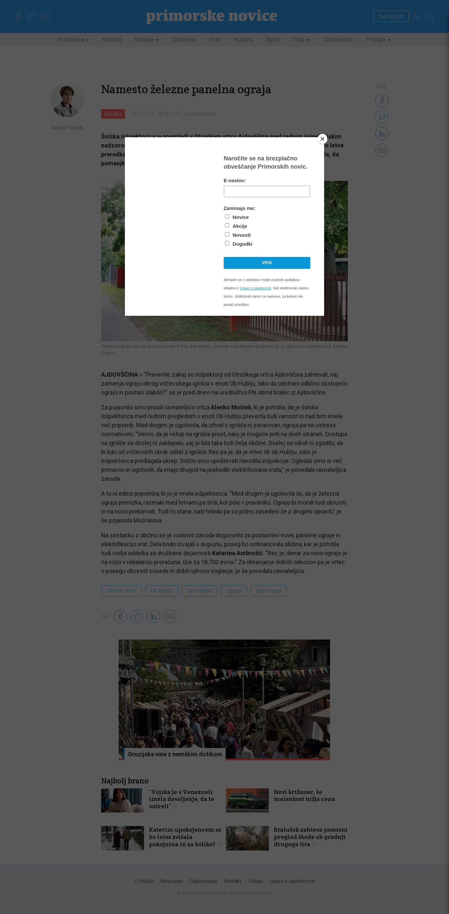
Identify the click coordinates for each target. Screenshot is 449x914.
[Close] (322, 139)
